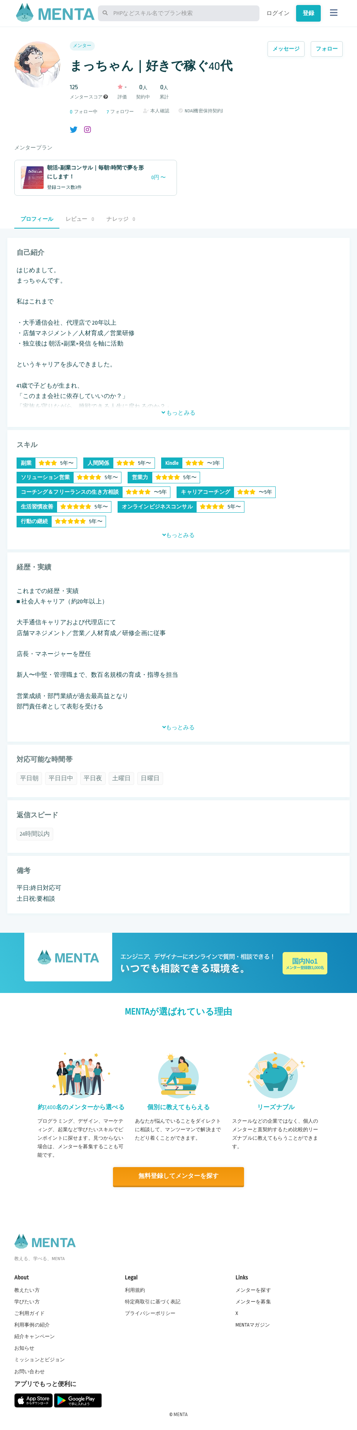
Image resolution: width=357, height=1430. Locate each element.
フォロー (327, 49)
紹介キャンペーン (34, 1336)
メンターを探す (253, 1290)
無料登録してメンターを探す (178, 1176)
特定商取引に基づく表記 (153, 1301)
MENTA (180, 1414)
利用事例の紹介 (32, 1324)
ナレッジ (120, 219)
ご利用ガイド (29, 1313)
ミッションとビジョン (39, 1359)
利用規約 (135, 1290)
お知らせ (24, 1347)
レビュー (80, 219)
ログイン (278, 13)
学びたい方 (27, 1301)
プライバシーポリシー (150, 1313)
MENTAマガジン (253, 1324)
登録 (308, 13)
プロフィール (36, 219)
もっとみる (178, 413)
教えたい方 (27, 1290)
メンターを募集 (253, 1301)
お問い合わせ (29, 1371)
